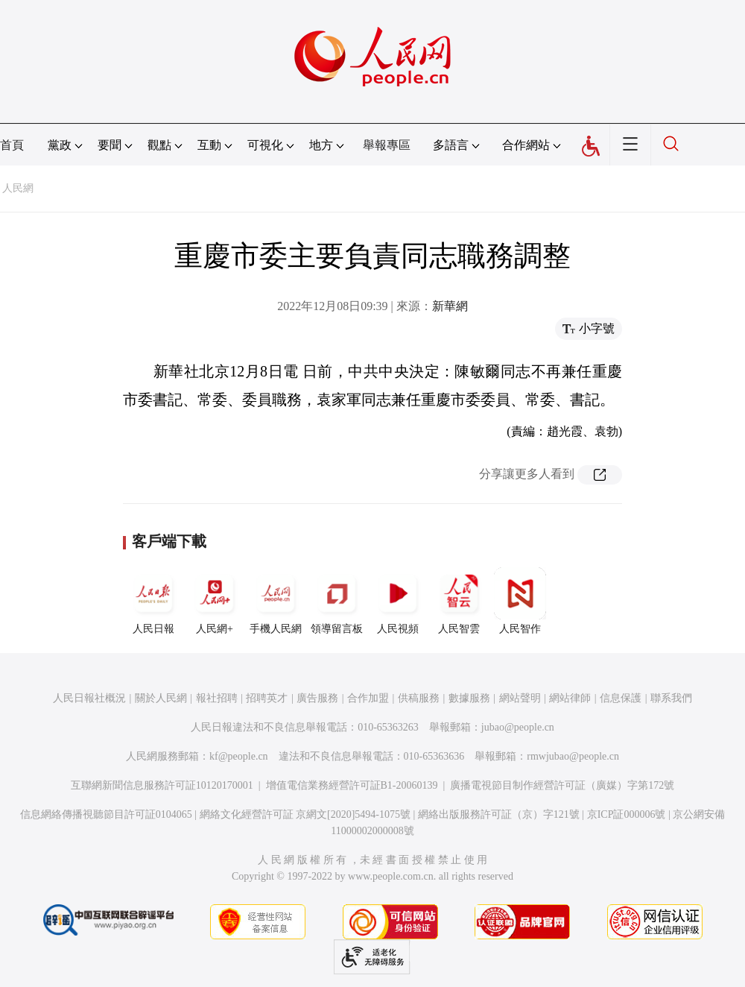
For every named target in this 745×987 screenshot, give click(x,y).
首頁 (12, 145)
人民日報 (153, 600)
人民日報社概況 (89, 698)
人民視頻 (398, 600)
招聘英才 (267, 698)
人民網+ (214, 600)
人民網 (18, 188)
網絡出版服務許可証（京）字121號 (499, 814)
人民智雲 (459, 600)
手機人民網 (276, 600)
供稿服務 (419, 698)
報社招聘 (217, 698)
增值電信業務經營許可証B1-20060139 (352, 785)
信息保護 (620, 698)
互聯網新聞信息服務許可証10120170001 (162, 785)
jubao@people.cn (517, 727)
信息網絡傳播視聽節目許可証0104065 (106, 814)
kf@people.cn (238, 756)
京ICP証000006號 (626, 814)
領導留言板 (337, 600)
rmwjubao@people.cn (573, 756)
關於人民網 (161, 698)
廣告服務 (317, 698)
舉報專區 (386, 145)
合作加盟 (368, 698)
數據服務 (469, 698)
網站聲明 (520, 698)
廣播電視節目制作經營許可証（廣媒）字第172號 (562, 785)
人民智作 (520, 600)
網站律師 (570, 698)
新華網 (450, 306)
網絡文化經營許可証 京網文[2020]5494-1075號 (305, 814)
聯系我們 (671, 698)
